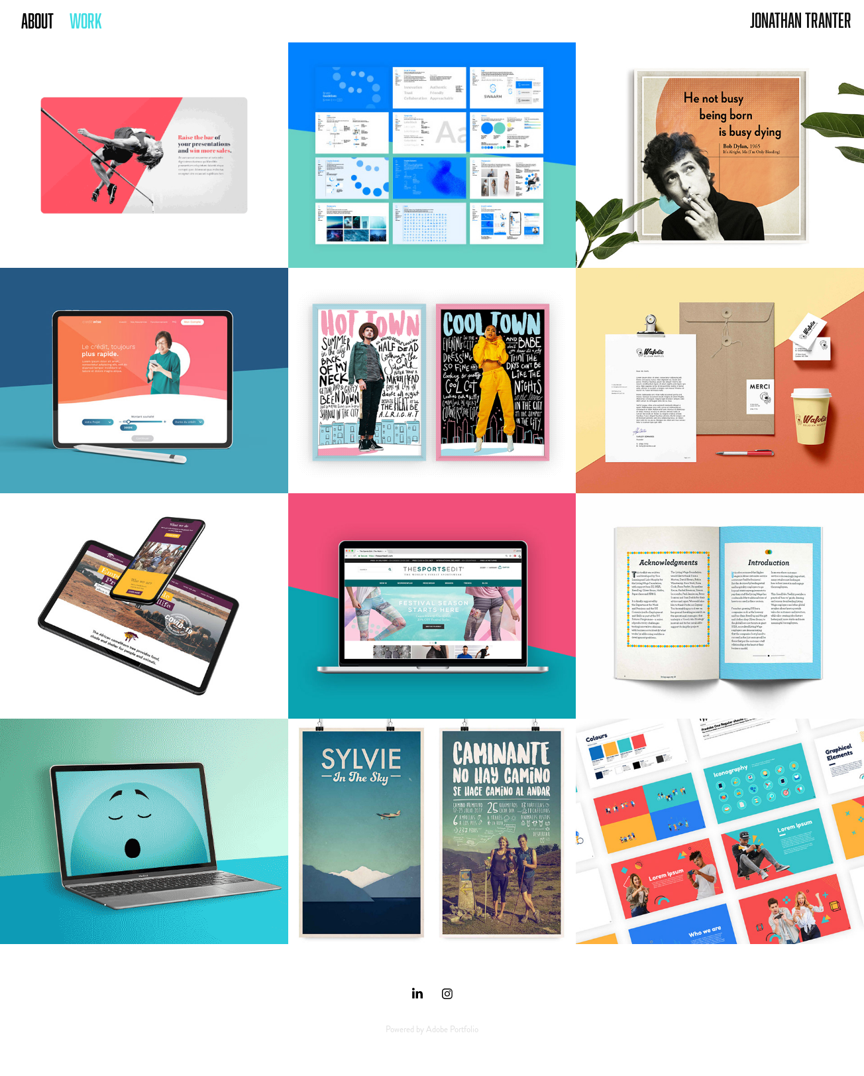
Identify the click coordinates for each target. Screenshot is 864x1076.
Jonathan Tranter (800, 20)
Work (86, 20)
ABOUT (37, 20)
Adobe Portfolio (452, 1030)
